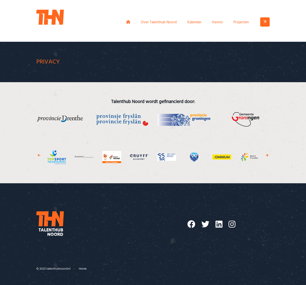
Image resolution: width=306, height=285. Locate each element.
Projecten (241, 22)
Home (83, 268)
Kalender (194, 22)
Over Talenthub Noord (159, 22)
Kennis (217, 22)
